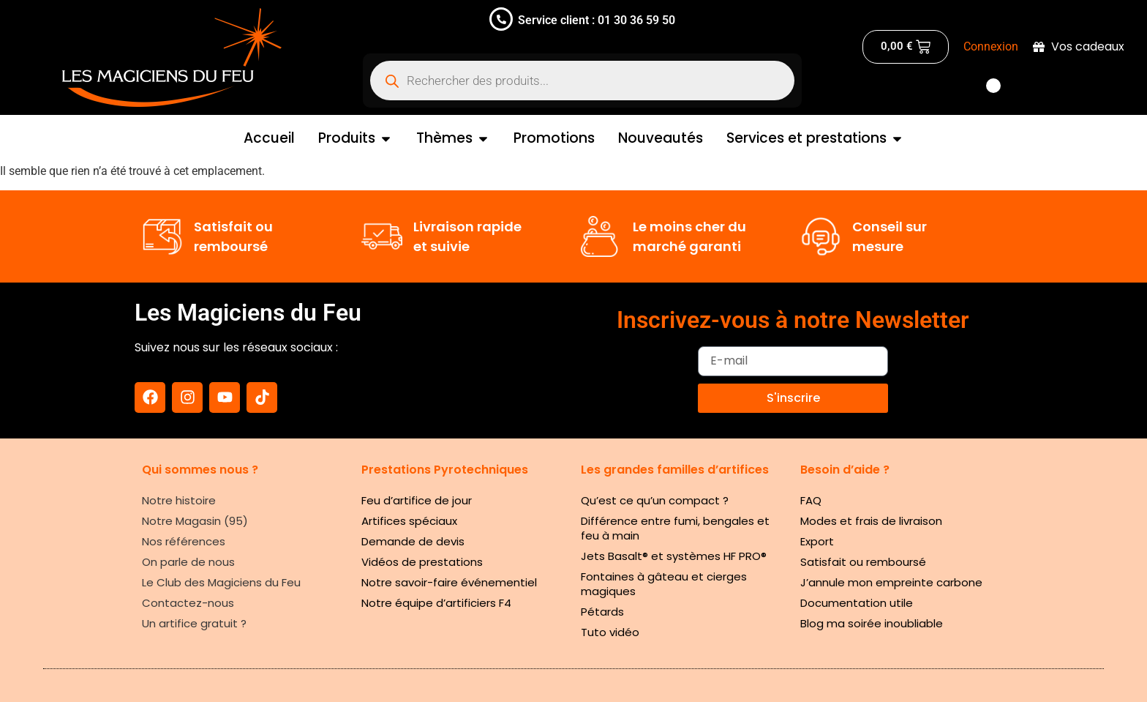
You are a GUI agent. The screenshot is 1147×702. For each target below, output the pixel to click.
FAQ (810, 500)
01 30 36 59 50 (635, 20)
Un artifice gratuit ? (194, 623)
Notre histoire (179, 500)
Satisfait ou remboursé (863, 562)
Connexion (990, 46)
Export (817, 541)
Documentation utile (856, 602)
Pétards (602, 611)
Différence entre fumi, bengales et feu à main (675, 528)
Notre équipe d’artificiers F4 (436, 602)
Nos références (183, 541)
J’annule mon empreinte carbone (891, 582)
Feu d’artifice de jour (416, 500)
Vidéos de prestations (422, 562)
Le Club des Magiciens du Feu (221, 582)
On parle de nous (188, 562)
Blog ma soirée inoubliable (871, 623)
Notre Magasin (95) (195, 521)
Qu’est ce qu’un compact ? (655, 500)
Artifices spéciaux (409, 521)
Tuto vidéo (610, 632)
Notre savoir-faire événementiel (449, 582)
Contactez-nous (188, 602)
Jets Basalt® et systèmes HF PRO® (674, 556)
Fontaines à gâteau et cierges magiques (664, 584)
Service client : (556, 20)
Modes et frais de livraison (871, 521)
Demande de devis (413, 541)
